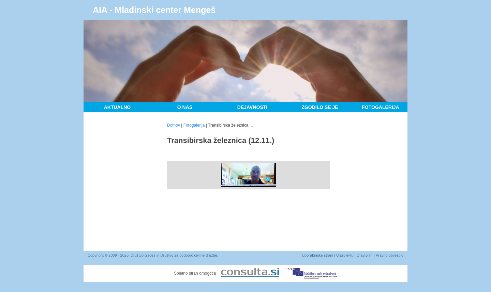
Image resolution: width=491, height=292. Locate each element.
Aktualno (117, 107)
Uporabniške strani (317, 255)
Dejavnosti (252, 107)
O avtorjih (365, 255)
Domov (173, 125)
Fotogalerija (380, 107)
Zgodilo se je (319, 107)
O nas (184, 107)
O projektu (345, 255)
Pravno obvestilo (389, 255)
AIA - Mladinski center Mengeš (154, 10)
